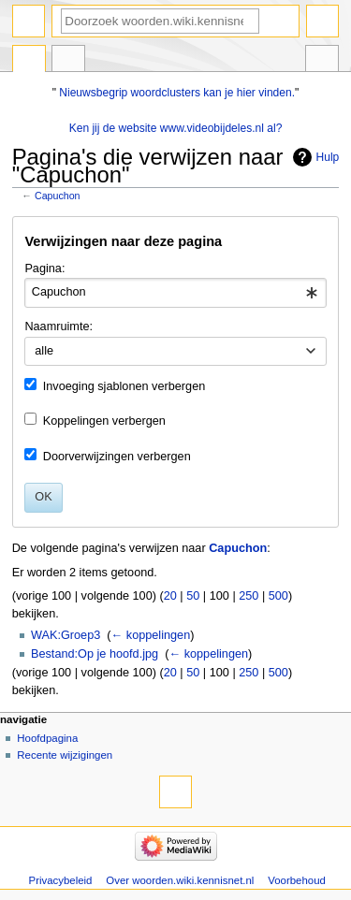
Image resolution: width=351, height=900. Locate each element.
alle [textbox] (44, 350)
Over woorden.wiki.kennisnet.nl (180, 880)
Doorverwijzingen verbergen (117, 456)
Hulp (328, 157)
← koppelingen (151, 635)
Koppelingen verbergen (104, 421)
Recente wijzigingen (64, 755)
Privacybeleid (61, 880)
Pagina (29, 61)
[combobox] (175, 293)
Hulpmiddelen (322, 61)
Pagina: (44, 268)
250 (248, 595)
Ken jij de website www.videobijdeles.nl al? (176, 128)
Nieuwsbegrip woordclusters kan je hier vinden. (177, 92)
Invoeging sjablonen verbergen (124, 386)
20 (170, 595)
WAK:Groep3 (65, 635)
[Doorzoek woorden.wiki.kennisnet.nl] (160, 21)
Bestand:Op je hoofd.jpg (94, 653)
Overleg (68, 61)
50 (192, 595)
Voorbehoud (297, 880)
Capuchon (57, 195)
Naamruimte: (58, 326)
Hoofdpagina (47, 738)
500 (278, 595)
